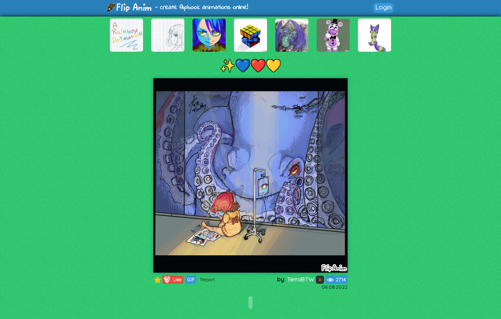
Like (172, 280)
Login (383, 7)
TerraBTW (305, 279)
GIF (190, 280)
